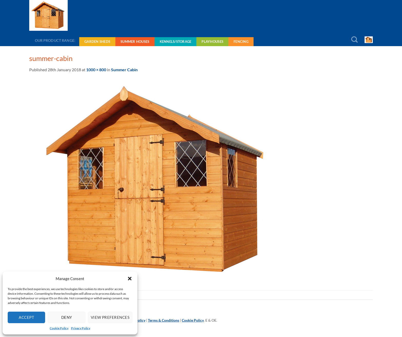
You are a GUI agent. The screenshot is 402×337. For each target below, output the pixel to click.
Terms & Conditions (163, 320)
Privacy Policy (80, 328)
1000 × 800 (96, 69)
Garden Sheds (97, 41)
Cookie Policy (59, 328)
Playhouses (212, 41)
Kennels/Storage (176, 41)
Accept (26, 317)
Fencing (241, 41)
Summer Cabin (124, 69)
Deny (66, 317)
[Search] (354, 39)
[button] (129, 278)
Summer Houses (134, 41)
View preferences (110, 317)
